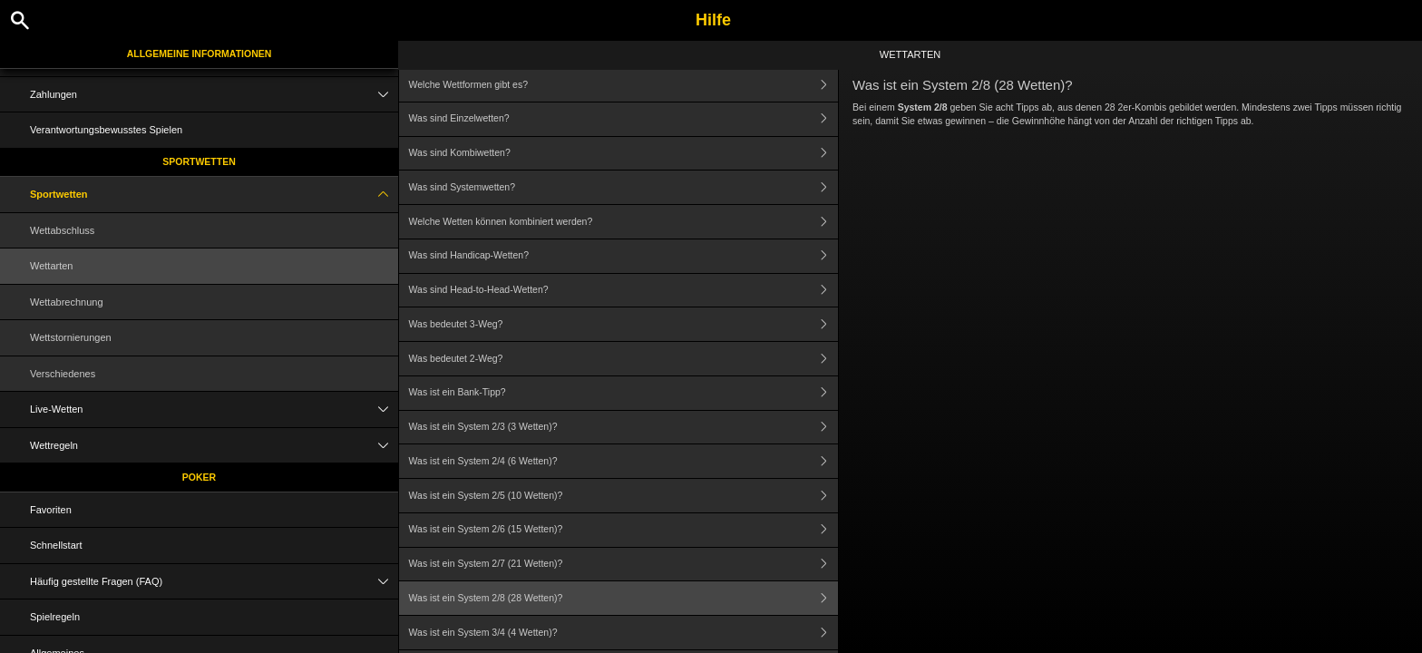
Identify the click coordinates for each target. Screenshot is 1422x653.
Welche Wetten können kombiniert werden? (624, 222)
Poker (199, 477)
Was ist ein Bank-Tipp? (624, 393)
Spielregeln (55, 616)
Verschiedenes (62, 373)
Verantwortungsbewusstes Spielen (106, 129)
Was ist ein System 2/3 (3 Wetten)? (624, 427)
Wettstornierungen (71, 337)
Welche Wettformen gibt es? (624, 85)
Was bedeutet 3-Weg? (624, 324)
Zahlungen (214, 94)
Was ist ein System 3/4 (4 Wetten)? (624, 632)
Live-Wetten (214, 409)
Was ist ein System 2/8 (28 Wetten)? (624, 598)
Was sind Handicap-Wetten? (624, 256)
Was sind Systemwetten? (624, 187)
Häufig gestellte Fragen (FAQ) (214, 581)
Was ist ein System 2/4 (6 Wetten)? (624, 461)
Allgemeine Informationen (199, 53)
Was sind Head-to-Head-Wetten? (624, 290)
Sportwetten (199, 161)
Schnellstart (56, 545)
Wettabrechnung (66, 302)
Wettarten (51, 265)
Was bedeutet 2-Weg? (624, 358)
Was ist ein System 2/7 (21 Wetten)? (624, 564)
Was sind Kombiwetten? (624, 154)
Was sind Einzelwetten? (624, 119)
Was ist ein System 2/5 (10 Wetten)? (624, 495)
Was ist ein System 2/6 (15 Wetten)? (624, 530)
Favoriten (51, 509)
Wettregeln (214, 445)
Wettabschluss (62, 230)
